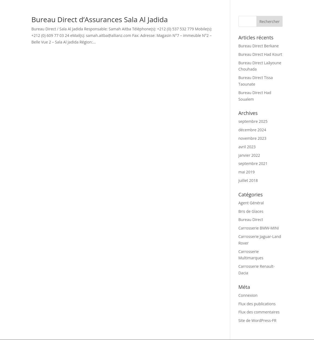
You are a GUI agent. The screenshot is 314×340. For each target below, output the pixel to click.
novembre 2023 (252, 138)
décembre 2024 (252, 129)
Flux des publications (257, 303)
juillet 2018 (248, 180)
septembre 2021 (253, 163)
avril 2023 (247, 146)
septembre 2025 (253, 121)
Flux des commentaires (259, 312)
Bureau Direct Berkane (258, 45)
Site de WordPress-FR (257, 320)
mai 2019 (246, 172)
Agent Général (251, 202)
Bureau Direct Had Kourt (260, 54)
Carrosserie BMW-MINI (258, 228)
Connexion (247, 295)
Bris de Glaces (250, 211)
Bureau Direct (250, 219)
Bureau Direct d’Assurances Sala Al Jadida (99, 19)
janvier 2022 (249, 155)
